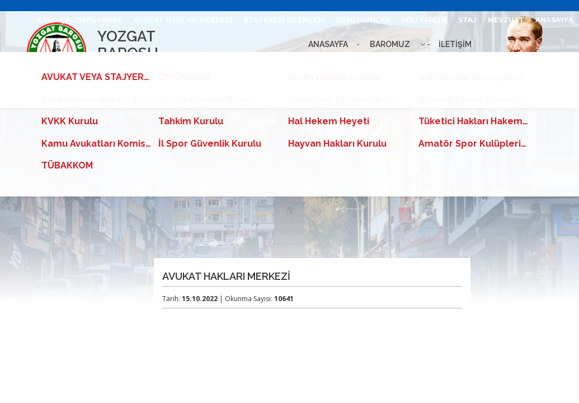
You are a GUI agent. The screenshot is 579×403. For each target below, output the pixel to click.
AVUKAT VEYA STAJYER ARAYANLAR (358, 63)
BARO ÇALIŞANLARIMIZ (80, 20)
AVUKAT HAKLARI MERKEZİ (183, 20)
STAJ (467, 20)
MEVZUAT (506, 20)
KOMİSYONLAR (363, 20)
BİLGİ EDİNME (459, 63)
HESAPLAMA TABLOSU (241, 63)
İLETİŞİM (504, 106)
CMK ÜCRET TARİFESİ (534, 63)
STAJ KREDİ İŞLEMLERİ (284, 20)
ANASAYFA (554, 20)
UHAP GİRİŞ (552, 106)
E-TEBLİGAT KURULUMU (144, 63)
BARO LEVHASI (61, 63)
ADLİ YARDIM (424, 20)
